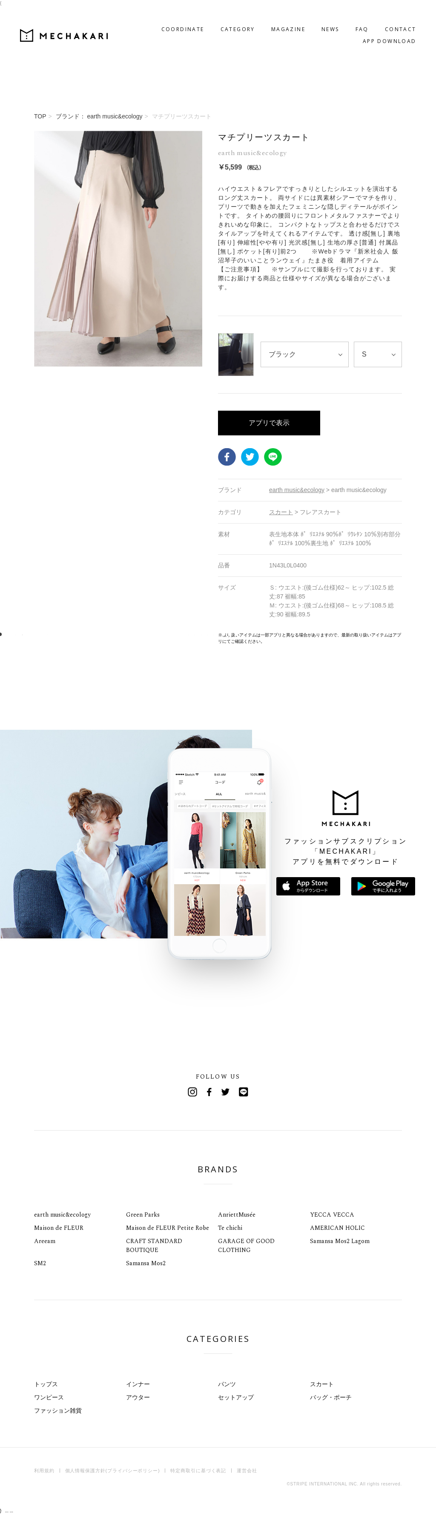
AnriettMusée (236, 1214)
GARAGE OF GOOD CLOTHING (246, 1246)
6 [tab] (32, 634)
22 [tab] (134, 634)
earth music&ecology (62, 1214)
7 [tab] (38, 634)
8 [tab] (45, 634)
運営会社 (247, 1470)
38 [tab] (236, 634)
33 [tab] (204, 634)
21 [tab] (128, 634)
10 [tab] (57, 634)
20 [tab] (121, 634)
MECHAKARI (78, 21)
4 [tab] (19, 634)
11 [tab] (64, 634)
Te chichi (230, 1227)
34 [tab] (211, 634)
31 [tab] (192, 634)
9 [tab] (51, 634)
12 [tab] (70, 634)
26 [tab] (160, 634)
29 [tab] (179, 634)
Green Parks (143, 1214)
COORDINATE (168, 15)
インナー (138, 1384)
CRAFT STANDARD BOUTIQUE (154, 1246)
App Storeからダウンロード (308, 886)
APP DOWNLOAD (375, 27)
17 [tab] (102, 634)
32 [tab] (198, 634)
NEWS (316, 15)
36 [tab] (224, 634)
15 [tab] (89, 634)
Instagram (192, 1091)
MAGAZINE (274, 15)
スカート (322, 1384)
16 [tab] (96, 634)
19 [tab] (115, 634)
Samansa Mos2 (146, 1263)
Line (243, 1091)
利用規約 (44, 1470)
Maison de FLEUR (58, 1227)
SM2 (40, 1263)
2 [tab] (6, 634)
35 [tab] (217, 634)
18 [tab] (109, 634)
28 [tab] (172, 634)
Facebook (227, 457)
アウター (138, 1397)
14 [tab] (83, 634)
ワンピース (49, 1397)
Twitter (250, 457)
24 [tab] (147, 634)
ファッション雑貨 (58, 1410)
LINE (273, 457)
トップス (46, 1384)
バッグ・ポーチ (331, 1397)
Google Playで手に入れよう (383, 886)
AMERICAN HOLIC (337, 1227)
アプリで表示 (269, 422)
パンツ (227, 1384)
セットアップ (236, 1397)
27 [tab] (166, 634)
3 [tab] (13, 634)
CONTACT (386, 15)
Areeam (44, 1241)
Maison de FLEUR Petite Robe (167, 1227)
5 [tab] (26, 634)
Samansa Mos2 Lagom (340, 1241)
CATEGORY (223, 15)
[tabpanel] (118, 387)
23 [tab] (141, 634)
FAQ (347, 15)
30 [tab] (185, 634)
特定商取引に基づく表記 (198, 1470)
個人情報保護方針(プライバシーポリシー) (112, 1470)
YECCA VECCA (332, 1214)
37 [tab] (230, 634)
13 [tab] (77, 634)
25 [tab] (153, 634)
